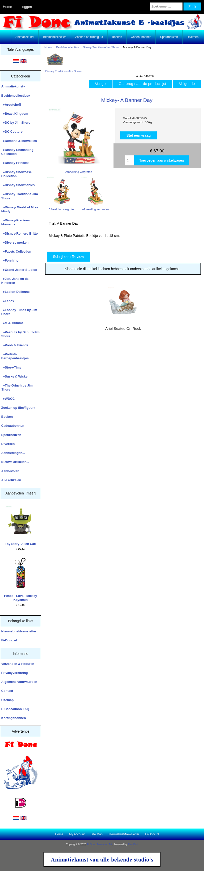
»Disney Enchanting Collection (17, 152)
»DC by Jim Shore (15, 122)
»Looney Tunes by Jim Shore (19, 312)
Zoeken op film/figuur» (18, 408)
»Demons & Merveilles (19, 141)
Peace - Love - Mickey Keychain (20, 580)
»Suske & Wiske (14, 376)
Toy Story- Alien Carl (20, 526)
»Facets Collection (16, 251)
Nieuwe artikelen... (15, 462)
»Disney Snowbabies (18, 185)
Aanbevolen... (11, 471)
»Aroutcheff (11, 104)
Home (7, 7)
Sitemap (7, 700)
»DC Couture (11, 131)
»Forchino (9, 260)
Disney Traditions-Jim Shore (101, 47)
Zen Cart (133, 844)
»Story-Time (11, 367)
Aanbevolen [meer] (21, 493)
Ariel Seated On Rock (123, 329)
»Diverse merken (14, 242)
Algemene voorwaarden (19, 682)
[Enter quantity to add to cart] (129, 160)
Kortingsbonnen (13, 718)
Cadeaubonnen (141, 37)
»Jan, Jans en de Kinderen (14, 281)
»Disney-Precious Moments (15, 222)
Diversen (192, 37)
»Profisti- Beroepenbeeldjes (15, 356)
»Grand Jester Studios (19, 270)
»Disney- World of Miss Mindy (19, 209)
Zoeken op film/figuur (89, 37)
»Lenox (7, 301)
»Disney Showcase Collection (16, 174)
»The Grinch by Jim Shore (16, 387)
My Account (77, 834)
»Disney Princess (15, 163)
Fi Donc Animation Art (99, 844)
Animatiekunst (25, 37)
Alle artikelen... (12, 480)
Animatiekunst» (13, 86)
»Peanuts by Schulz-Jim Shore (20, 334)
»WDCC (8, 399)
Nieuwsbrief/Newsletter (18, 631)
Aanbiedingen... (13, 453)
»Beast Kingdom (14, 113)
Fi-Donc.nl (9, 640)
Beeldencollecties (67, 47)
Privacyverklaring (14, 673)
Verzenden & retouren (17, 664)
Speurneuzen (169, 37)
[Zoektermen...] (166, 6)
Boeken (117, 37)
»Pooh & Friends (14, 345)
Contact (7, 691)
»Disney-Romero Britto (19, 233)
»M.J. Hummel (12, 323)
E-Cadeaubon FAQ (15, 709)
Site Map (96, 834)
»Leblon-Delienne (15, 292)
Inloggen (25, 7)
